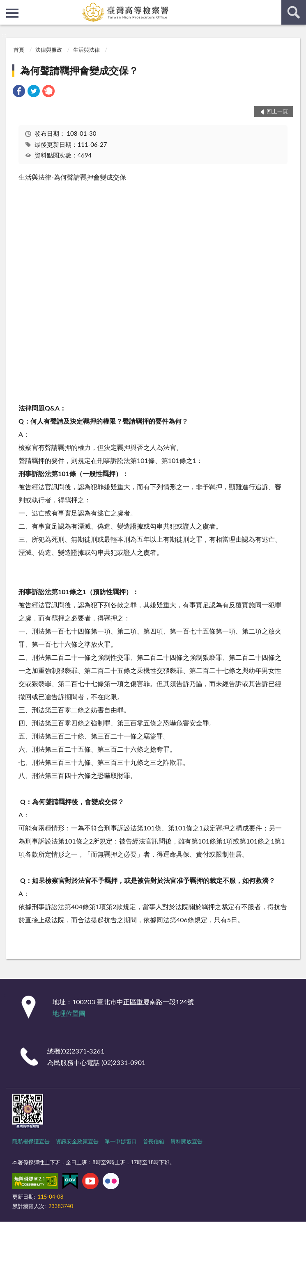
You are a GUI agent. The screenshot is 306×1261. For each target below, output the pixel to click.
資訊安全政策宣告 (77, 1141)
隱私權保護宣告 (31, 1141)
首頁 (19, 49)
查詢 (293, 12)
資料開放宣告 (186, 1141)
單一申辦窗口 (121, 1141)
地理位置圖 (69, 1013)
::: (7, 6)
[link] (19, 92)
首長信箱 (153, 1141)
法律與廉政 (48, 49)
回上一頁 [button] (277, 111)
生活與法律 (86, 49)
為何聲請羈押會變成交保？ (79, 70)
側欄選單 (12, 13)
